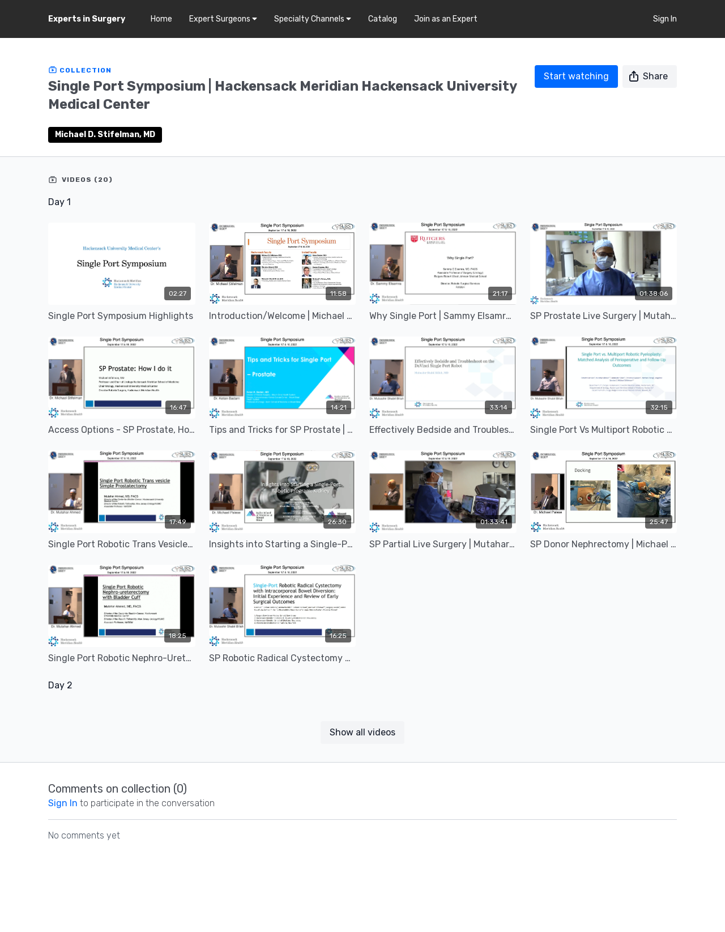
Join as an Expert (445, 19)
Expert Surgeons (223, 19)
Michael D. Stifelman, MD (105, 134)
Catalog (382, 19)
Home (161, 19)
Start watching (576, 76)
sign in (63, 803)
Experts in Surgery (86, 19)
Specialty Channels (312, 19)
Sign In (665, 19)
